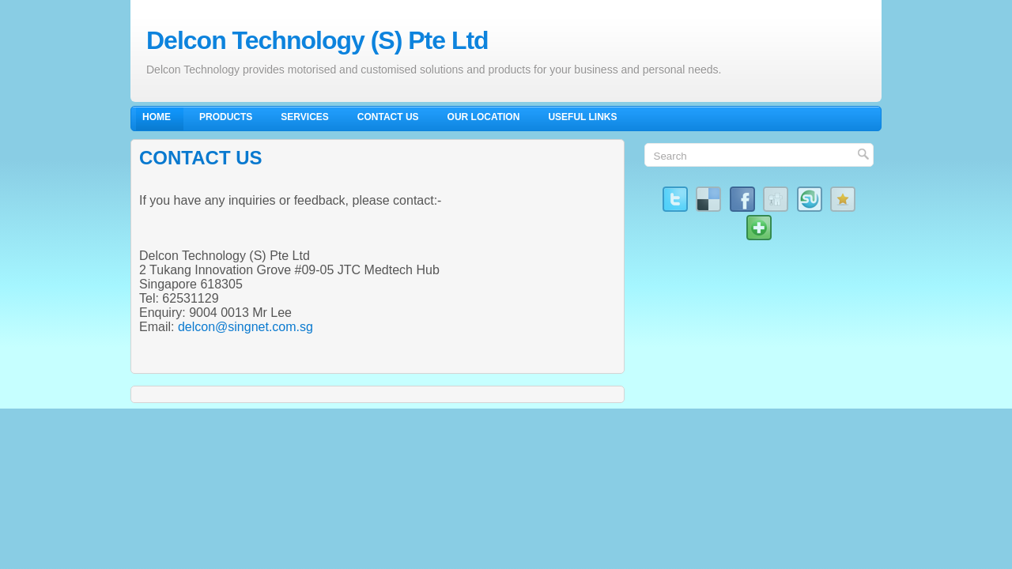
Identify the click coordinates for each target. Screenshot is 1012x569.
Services (304, 116)
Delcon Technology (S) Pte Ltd (317, 40)
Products (225, 116)
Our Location (483, 116)
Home (156, 116)
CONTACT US (200, 157)
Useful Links (582, 116)
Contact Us (388, 116)
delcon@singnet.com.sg (245, 326)
